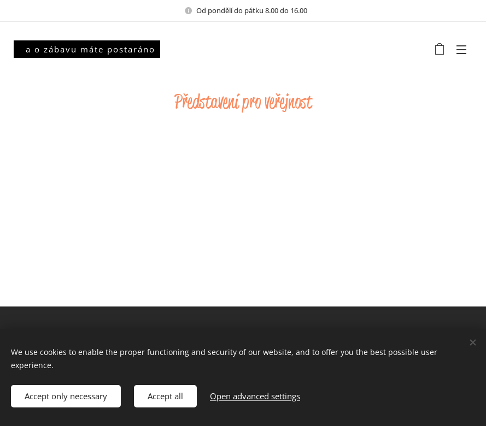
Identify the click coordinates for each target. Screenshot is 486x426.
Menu (461, 49)
